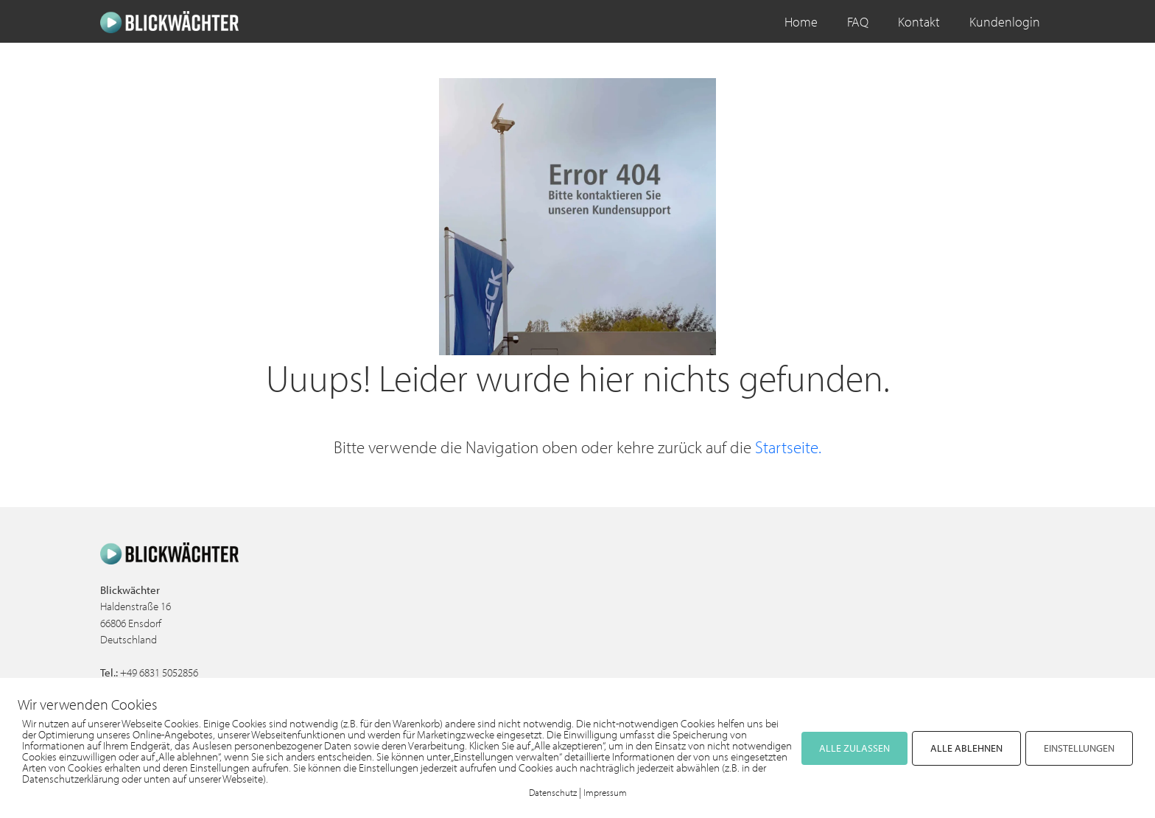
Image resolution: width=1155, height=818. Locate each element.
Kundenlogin (1004, 21)
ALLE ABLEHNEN (966, 748)
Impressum (605, 792)
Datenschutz (553, 792)
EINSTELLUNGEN (1079, 748)
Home (801, 21)
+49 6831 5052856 (159, 672)
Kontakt (919, 21)
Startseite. (788, 447)
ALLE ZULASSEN (854, 748)
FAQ (857, 21)
